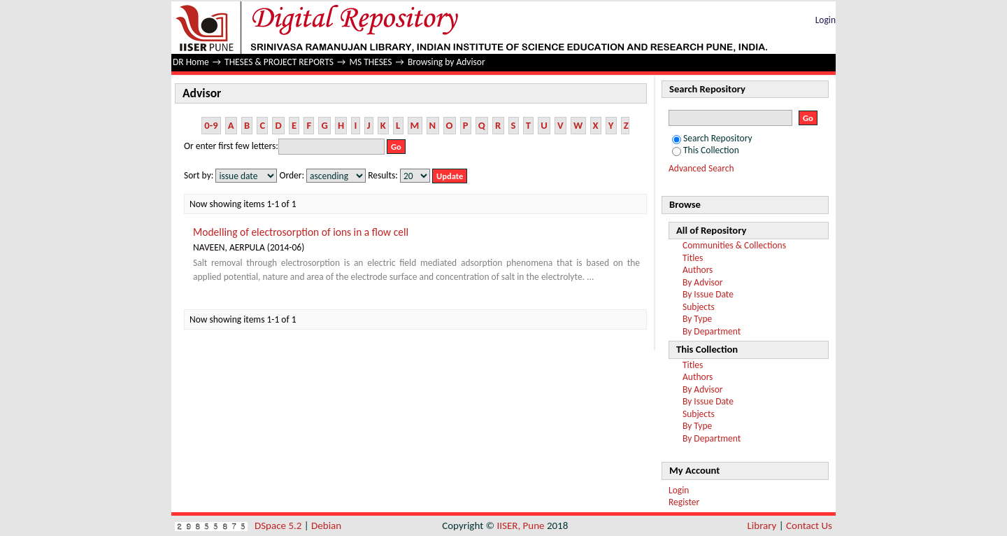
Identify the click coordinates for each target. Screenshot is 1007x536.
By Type (697, 319)
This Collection (705, 150)
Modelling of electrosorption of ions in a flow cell (300, 232)
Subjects (699, 307)
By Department (712, 331)
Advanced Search (701, 168)
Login (825, 20)
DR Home (191, 62)
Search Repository (712, 138)
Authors (698, 270)
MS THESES (370, 62)
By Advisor (703, 282)
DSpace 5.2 (279, 525)
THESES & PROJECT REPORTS (279, 62)
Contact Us (809, 525)
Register (684, 502)
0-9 (210, 125)
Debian (326, 525)
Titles (693, 258)
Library (762, 525)
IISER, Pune (520, 525)
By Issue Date (708, 294)
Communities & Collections (734, 245)
